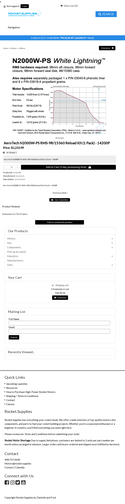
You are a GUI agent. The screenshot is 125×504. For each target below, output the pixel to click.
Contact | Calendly (15, 467)
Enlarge (59, 138)
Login (24, 6)
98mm (22, 48)
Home (6, 48)
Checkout (60, 298)
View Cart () (69, 5)
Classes (10, 404)
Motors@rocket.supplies (18, 463)
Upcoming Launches (17, 383)
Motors (14, 48)
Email (11, 327)
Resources (12, 387)
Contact (10, 400)
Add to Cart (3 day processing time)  (68, 167)
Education (12, 256)
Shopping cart (62, 285)
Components (14, 247)
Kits (9, 242)
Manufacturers (15, 260)
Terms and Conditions (36, 434)
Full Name (14, 319)
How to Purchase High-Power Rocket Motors (31, 391)
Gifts (10, 264)
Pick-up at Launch (16, 251)
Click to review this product (59, 222)
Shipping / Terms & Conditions (22, 396)
